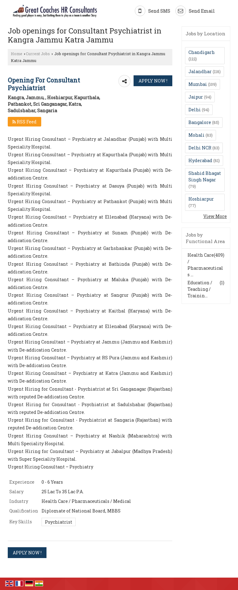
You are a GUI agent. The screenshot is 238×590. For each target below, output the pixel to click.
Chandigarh (201, 52)
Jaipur (195, 97)
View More (215, 216)
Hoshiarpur (201, 199)
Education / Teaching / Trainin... (199, 289)
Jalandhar (200, 71)
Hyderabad (200, 160)
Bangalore (199, 122)
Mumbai (197, 84)
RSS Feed (24, 122)
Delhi (194, 110)
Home (16, 53)
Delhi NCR (199, 148)
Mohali (196, 135)
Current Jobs (38, 53)
